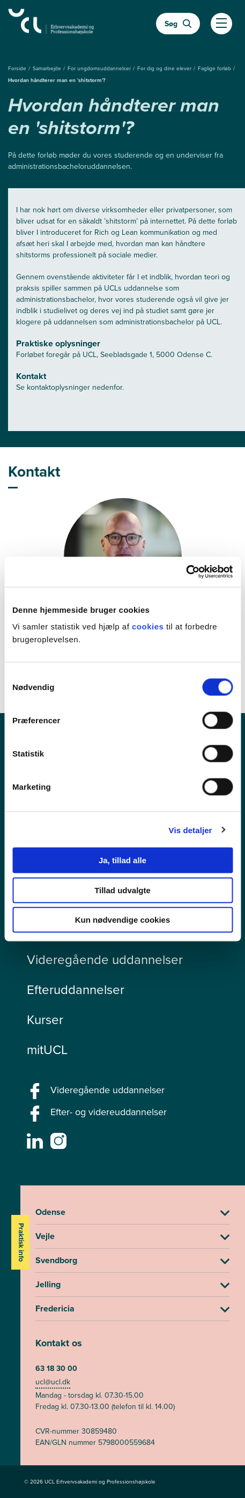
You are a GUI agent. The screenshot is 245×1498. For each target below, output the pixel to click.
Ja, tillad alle (122, 860)
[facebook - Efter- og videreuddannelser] (36, 1117)
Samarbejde (48, 68)
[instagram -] (59, 1144)
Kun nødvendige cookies (122, 919)
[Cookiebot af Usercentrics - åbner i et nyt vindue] (186, 572)
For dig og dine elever (165, 68)
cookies (149, 626)
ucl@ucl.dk (52, 1382)
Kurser (45, 1019)
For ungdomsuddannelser (100, 68)
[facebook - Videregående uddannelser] (36, 1094)
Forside (18, 68)
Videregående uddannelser (105, 959)
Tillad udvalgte (122, 889)
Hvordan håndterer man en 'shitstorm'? (57, 80)
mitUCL (47, 1049)
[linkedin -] (36, 1144)
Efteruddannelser (75, 989)
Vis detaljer (190, 829)
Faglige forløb (215, 68)
